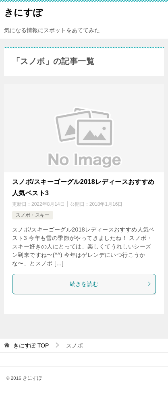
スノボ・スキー (33, 215)
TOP (31, 345)
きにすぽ (23, 12)
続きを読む (111, 284)
